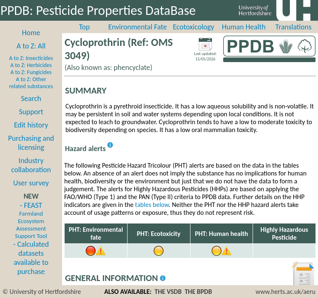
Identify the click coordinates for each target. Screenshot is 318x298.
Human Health (244, 26)
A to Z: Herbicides (31, 65)
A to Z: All (31, 45)
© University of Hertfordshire (41, 292)
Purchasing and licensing (31, 143)
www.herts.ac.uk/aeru (285, 292)
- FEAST (31, 220)
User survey (31, 182)
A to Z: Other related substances (31, 83)
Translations (293, 26)
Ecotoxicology (193, 26)
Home (31, 32)
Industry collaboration (31, 165)
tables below (152, 205)
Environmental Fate (137, 26)
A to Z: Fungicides (31, 72)
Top (84, 26)
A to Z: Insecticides (31, 58)
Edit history (31, 125)
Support (31, 111)
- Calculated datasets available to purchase (31, 258)
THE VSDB (167, 292)
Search (31, 98)
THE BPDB (198, 292)
